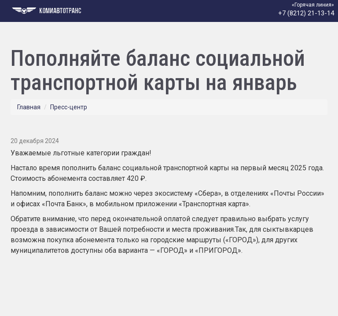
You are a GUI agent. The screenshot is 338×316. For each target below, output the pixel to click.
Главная (28, 107)
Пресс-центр (68, 107)
